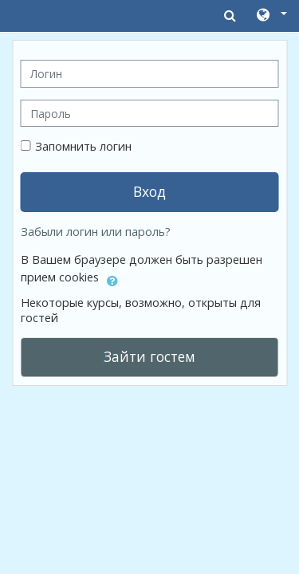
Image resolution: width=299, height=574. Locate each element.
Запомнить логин (83, 146)
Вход (149, 191)
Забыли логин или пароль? (96, 231)
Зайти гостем (149, 356)
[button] (270, 16)
